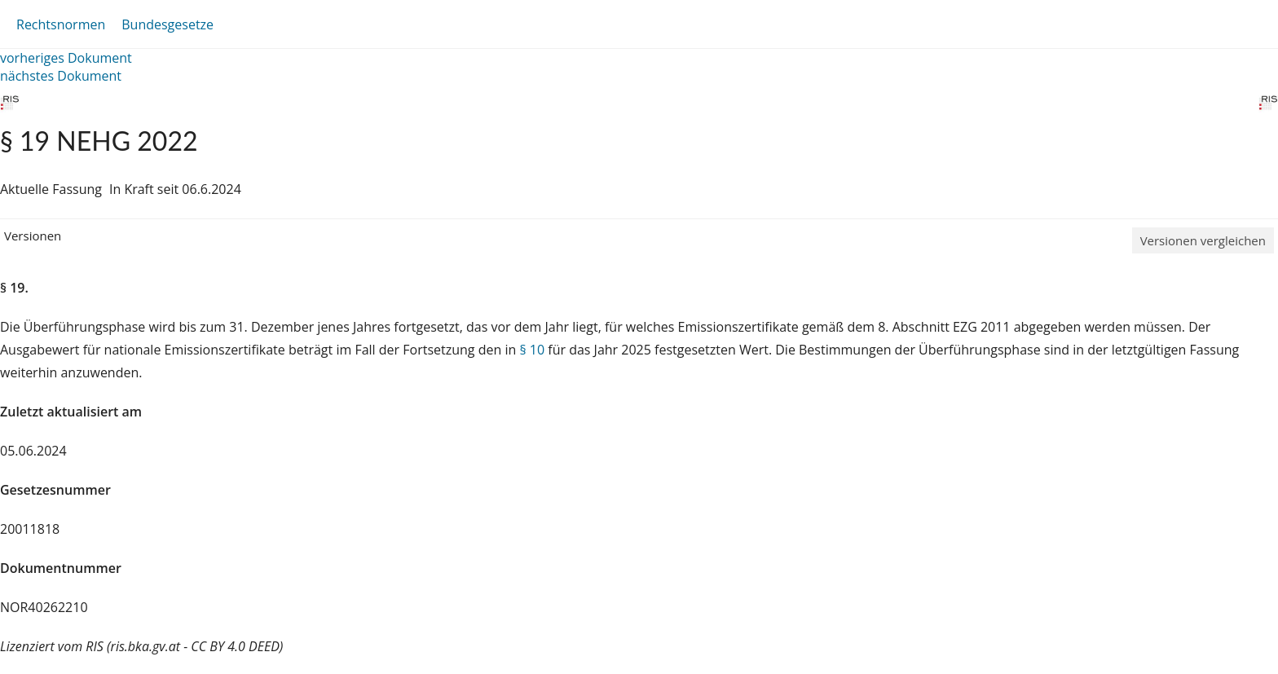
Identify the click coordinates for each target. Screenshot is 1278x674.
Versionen (32, 235)
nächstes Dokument (60, 76)
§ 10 (531, 350)
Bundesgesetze (167, 24)
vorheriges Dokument (66, 58)
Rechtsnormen (60, 24)
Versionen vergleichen (1203, 240)
